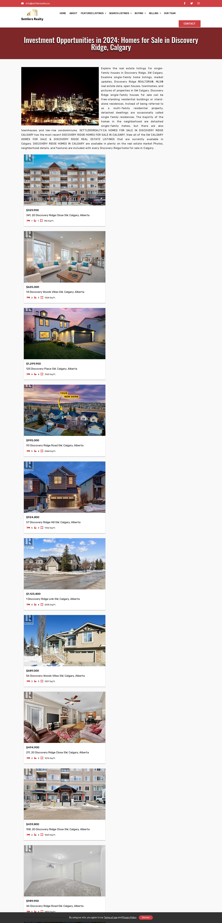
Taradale (29, 848)
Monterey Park (62, 866)
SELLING (147, 14)
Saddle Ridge (62, 861)
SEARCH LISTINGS (112, 14)
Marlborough (61, 871)
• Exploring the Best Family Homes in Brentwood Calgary (180, 219)
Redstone (30, 880)
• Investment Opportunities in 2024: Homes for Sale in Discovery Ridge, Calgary (179, 304)
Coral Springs (62, 884)
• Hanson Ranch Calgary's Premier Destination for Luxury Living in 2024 (178, 203)
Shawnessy (151, 884)
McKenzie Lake (123, 852)
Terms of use (110, 917)
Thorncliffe (180, 871)
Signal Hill (120, 857)
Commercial (61, 791)
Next (104, 567)
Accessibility (31, 795)
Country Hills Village (92, 868)
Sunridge (89, 879)
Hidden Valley (122, 880)
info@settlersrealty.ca (38, 3)
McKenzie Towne (124, 848)
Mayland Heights (94, 848)
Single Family (92, 781)
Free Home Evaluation (67, 804)
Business (89, 815)
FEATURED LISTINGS (85, 14)
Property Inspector (125, 791)
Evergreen (90, 884)
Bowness (149, 852)
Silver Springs (182, 857)
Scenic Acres (182, 875)
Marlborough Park (64, 875)
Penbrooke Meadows (180, 882)
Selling (58, 813)
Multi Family (91, 786)
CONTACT (190, 14)
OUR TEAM (163, 14)
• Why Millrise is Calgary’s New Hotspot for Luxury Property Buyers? (176, 276)
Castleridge (31, 857)
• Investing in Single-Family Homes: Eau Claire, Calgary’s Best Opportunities (179, 342)
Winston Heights (94, 852)
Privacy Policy (129, 917)
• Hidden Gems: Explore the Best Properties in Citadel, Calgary (177, 226)
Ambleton (60, 852)
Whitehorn (60, 848)
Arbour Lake (151, 857)
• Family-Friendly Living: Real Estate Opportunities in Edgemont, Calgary (179, 268)
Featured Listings (64, 781)
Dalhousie (180, 852)
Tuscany (119, 843)
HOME (56, 14)
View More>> (169, 349)
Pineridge (30, 871)
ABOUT (67, 14)
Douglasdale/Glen (125, 871)
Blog (27, 800)
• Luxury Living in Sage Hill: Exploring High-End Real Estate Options (179, 194)
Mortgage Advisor (124, 781)
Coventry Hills (62, 857)
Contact (29, 809)
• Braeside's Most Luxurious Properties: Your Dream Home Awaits (176, 314)
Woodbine (180, 843)
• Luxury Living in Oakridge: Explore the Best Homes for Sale (178, 285)
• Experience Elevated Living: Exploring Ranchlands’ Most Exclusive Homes (175, 234)
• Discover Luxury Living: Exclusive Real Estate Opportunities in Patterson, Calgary (178, 294)
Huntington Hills (124, 861)
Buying (58, 809)
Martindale (30, 852)
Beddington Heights (121, 886)
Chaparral (150, 843)
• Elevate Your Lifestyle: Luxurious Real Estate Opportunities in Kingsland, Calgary (178, 324)
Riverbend (150, 880)
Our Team (30, 781)
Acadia (148, 861)
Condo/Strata (92, 791)
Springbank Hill (183, 861)
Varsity (118, 866)
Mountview (90, 857)
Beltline (88, 888)
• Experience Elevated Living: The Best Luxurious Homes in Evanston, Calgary (179, 252)
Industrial (90, 819)
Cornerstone (61, 843)
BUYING (132, 14)
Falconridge (31, 843)
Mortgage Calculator (66, 800)
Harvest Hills (61, 880)
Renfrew (89, 843)
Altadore (179, 848)
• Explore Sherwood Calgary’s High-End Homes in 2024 (179, 187)
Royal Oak (150, 848)
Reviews (29, 804)
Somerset (179, 888)
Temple (28, 861)
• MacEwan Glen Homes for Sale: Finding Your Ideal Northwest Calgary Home (177, 178)
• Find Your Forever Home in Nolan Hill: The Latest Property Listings (178, 243)
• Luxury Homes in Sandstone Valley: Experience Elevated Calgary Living (179, 212)
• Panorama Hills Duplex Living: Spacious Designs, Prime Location (178, 261)
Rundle (28, 866)
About (28, 786)
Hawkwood (150, 875)
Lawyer (118, 786)
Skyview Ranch (93, 861)
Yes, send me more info (180, 153)
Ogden (178, 866)
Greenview (90, 874)
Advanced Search (64, 795)
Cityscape (30, 884)
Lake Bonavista (153, 866)
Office (87, 806)
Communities (32, 791)
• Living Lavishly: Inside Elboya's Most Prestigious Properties (179, 334)
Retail (87, 810)
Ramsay (29, 875)
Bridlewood (121, 875)
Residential (61, 786)
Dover (147, 871)
